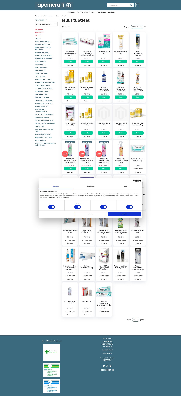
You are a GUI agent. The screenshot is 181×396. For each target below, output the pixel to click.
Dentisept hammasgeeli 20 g (87, 267)
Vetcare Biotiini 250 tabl (104, 52)
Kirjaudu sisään (144, 5)
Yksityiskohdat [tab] (90, 186)
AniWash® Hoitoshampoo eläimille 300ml (138, 89)
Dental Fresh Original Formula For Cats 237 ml (121, 232)
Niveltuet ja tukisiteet (44, 100)
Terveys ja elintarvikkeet (45, 123)
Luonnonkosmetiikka (44, 88)
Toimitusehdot (107, 343)
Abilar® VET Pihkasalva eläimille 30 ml (70, 53)
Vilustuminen (40, 140)
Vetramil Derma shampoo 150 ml (70, 88)
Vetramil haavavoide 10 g (120, 52)
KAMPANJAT (40, 32)
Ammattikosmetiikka (44, 55)
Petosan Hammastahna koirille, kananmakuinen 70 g (137, 53)
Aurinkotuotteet (42, 52)
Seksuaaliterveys (42, 117)
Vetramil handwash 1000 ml (121, 124)
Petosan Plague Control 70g (70, 124)
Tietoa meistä (107, 341)
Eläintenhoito (48, 16)
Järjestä (127, 27)
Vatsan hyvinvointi (42, 134)
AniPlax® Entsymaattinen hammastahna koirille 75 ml (104, 303)
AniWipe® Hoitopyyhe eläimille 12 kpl (138, 160)
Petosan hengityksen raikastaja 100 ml (121, 267)
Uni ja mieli (39, 126)
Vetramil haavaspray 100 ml (87, 124)
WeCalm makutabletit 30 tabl (70, 231)
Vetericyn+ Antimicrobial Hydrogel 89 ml (104, 89)
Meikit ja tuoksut (42, 94)
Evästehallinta (107, 346)
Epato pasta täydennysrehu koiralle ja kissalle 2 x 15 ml (87, 53)
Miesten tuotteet (42, 97)
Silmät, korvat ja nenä (44, 120)
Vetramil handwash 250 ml (104, 124)
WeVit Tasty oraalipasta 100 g (86, 231)
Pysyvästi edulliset (42, 44)
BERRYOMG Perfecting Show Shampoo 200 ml (103, 160)
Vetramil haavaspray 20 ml (87, 88)
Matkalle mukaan (42, 91)
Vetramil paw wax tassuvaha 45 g (137, 124)
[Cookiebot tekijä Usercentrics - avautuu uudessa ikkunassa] (131, 181)
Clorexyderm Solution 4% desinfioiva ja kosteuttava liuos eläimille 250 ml (70, 267)
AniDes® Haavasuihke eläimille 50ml (120, 89)
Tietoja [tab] (125, 186)
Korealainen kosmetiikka (45, 82)
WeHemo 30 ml (87, 301)
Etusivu (37, 16)
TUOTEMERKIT (41, 20)
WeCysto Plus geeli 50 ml (70, 302)
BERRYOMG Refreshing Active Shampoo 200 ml (70, 160)
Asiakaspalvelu (107, 353)
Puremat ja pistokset (43, 103)
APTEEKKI (39, 29)
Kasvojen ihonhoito (43, 79)
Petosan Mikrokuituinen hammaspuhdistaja (137, 267)
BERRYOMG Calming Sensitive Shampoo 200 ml (87, 160)
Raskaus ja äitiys (41, 106)
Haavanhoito (40, 64)
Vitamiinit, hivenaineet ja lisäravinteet (45, 144)
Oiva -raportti (107, 338)
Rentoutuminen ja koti (44, 114)
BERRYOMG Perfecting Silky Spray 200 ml (121, 160)
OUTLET (38, 35)
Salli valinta (90, 214)
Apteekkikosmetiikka (43, 58)
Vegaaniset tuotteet (43, 137)
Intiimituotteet (41, 73)
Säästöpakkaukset (42, 41)
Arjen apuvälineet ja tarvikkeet (43, 48)
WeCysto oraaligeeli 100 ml (137, 231)
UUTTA (38, 38)
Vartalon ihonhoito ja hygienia (44, 130)
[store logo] (54, 5)
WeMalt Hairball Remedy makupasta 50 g (103, 232)
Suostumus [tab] (56, 186)
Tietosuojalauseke (107, 344)
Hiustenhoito (40, 70)
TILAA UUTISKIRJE (107, 350)
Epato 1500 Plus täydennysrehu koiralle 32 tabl (104, 267)
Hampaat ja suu (41, 67)
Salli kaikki (124, 214)
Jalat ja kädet (40, 76)
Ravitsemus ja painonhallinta (41, 110)
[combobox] (120, 5)
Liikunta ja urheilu (42, 85)
